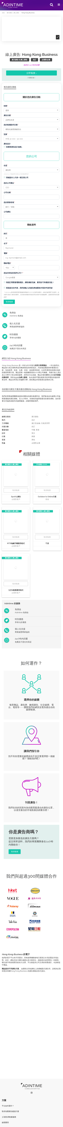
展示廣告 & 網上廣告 (19, 60)
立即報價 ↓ (31, 73)
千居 (47, 543)
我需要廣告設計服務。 (14, 147)
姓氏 (5, 234)
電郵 (5, 253)
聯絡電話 (7, 263)
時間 (5, 106)
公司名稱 (7, 192)
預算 (5, 134)
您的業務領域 (9, 202)
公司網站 (7, 212)
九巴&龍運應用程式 (15, 590)
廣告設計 (7, 144)
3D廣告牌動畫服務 (9, 1117)
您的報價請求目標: (11, 125)
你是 (5, 166)
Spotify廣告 (16, 497)
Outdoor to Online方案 (47, 497)
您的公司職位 (9, 183)
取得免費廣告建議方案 (10, 1111)
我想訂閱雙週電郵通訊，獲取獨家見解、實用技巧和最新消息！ (30, 282)
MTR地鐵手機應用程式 (16, 543)
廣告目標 (7, 115)
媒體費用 (5, 1122)
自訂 (34, 60)
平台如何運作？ (8, 1106)
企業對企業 (46, 60)
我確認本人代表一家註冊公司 (17, 178)
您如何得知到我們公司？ (13, 273)
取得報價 (15, 490)
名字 (5, 243)
